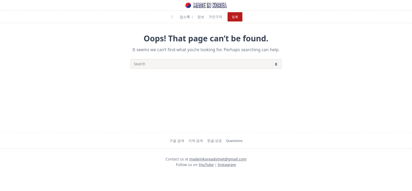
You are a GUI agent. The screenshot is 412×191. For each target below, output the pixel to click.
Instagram (227, 164)
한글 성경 (214, 140)
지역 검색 (195, 140)
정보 (200, 16)
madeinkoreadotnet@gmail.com (217, 159)
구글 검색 (176, 140)
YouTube (206, 164)
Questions (234, 140)
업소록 (186, 16)
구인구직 (215, 16)
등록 (235, 17)
